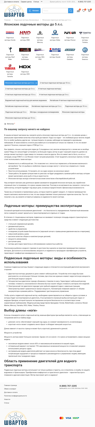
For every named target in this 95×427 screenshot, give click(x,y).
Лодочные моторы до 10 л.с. (76, 106)
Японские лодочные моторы (73, 112)
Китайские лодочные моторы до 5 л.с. (47, 106)
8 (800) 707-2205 (84, 2)
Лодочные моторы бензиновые (26, 20)
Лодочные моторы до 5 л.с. (16, 112)
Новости (7, 399)
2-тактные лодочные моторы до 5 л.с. (20, 89)
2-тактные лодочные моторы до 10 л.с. (55, 83)
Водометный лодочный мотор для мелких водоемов (26, 100)
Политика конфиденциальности (15, 396)
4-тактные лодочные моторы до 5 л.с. (54, 95)
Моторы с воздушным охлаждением (44, 112)
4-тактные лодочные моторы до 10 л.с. (20, 95)
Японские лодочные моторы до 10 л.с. (20, 118)
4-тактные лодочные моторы (49, 89)
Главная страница (10, 385)
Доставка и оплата (11, 2)
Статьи (36, 2)
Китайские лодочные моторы (16, 106)
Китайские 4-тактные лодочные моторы (66, 100)
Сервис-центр (26, 2)
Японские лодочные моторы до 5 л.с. (20, 83)
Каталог (34, 11)
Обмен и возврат (10, 389)
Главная (7, 20)
